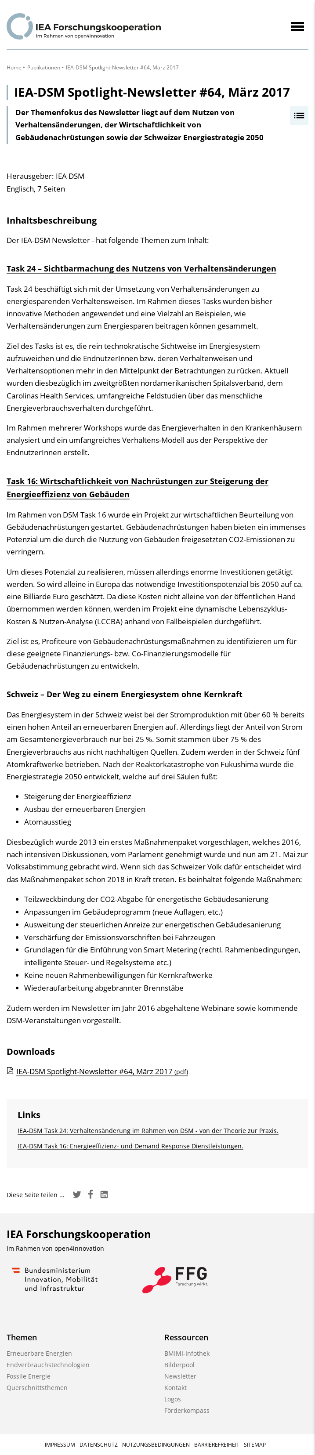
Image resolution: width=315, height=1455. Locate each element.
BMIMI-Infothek (187, 1353)
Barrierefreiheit (216, 1444)
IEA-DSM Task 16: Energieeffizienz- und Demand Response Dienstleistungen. (130, 1146)
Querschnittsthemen (37, 1387)
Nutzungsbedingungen (156, 1444)
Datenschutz (99, 1444)
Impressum (60, 1444)
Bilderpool (179, 1365)
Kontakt (175, 1387)
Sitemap (255, 1444)
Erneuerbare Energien (39, 1353)
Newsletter (180, 1376)
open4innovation (79, 1248)
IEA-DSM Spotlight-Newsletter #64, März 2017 (102, 1071)
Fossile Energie (29, 1376)
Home (14, 67)
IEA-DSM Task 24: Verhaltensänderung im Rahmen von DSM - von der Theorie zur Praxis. (148, 1130)
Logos (172, 1399)
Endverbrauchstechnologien (48, 1365)
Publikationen (43, 67)
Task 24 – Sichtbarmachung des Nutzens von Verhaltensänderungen (141, 268)
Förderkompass (187, 1410)
